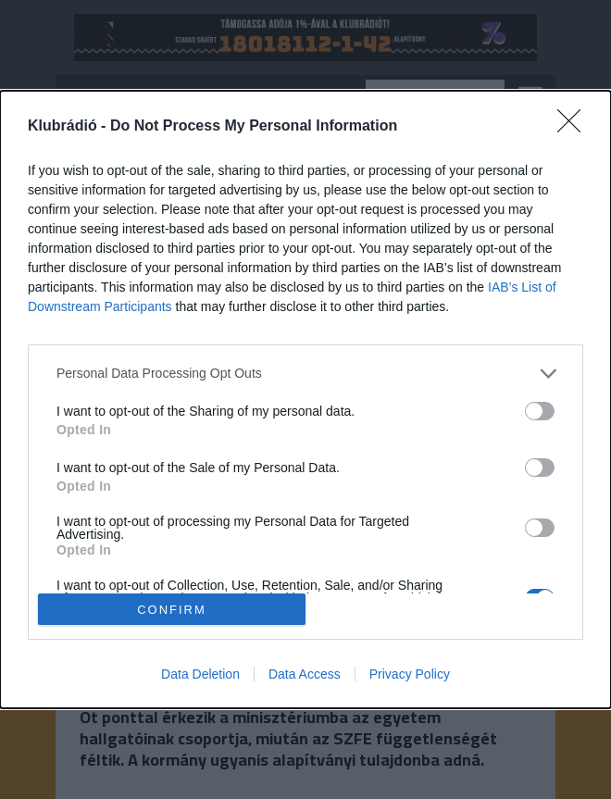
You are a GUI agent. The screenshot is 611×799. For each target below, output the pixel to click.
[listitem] (305, 373)
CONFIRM (171, 609)
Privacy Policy (409, 674)
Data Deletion (200, 674)
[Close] (574, 126)
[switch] (540, 411)
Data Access (304, 674)
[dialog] (305, 400)
